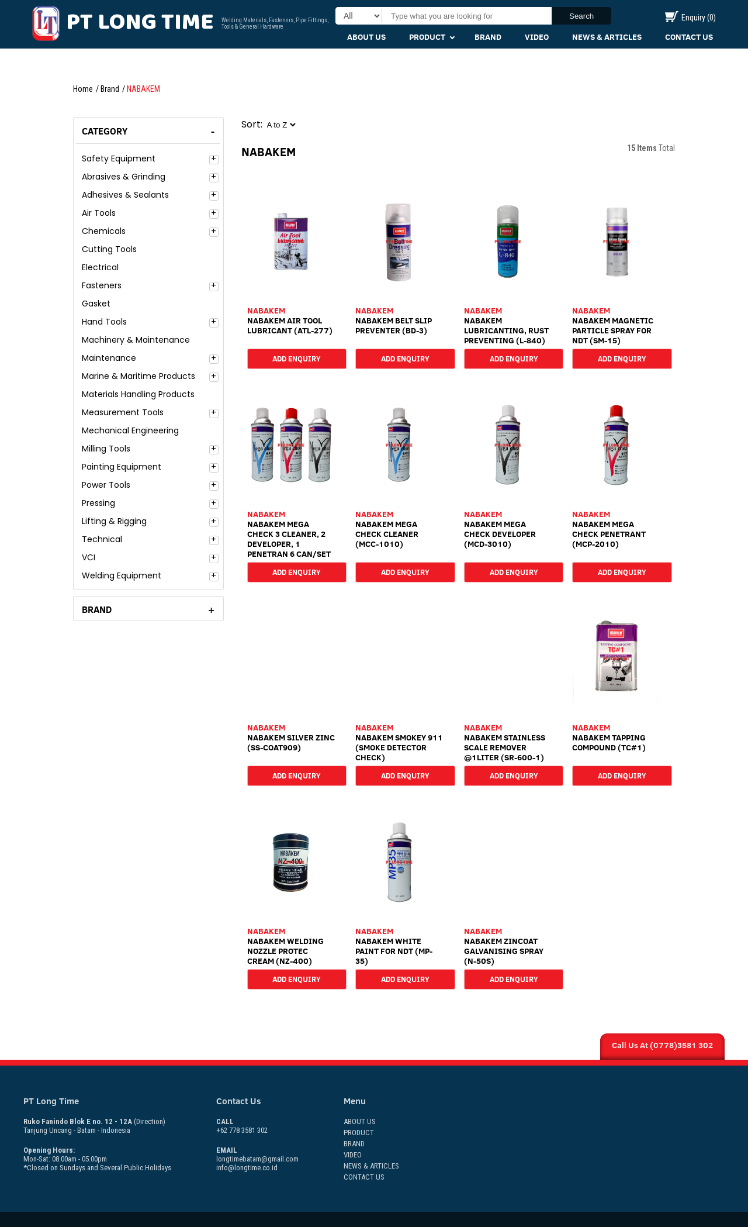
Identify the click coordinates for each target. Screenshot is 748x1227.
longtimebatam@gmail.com (257, 1158)
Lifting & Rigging (114, 521)
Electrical (100, 267)
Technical (102, 539)
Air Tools (99, 213)
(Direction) (149, 1121)
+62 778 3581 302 (242, 1126)
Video (537, 37)
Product (427, 37)
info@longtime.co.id (247, 1167)
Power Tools (106, 485)
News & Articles (607, 37)
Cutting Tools (109, 249)
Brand (488, 37)
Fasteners (102, 285)
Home (83, 89)
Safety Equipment (118, 158)
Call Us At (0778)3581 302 (662, 1045)
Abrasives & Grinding (123, 176)
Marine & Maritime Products (138, 376)
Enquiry (690, 17)
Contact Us (689, 37)
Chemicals (104, 231)
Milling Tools (106, 448)
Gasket (96, 303)
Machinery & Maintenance (136, 340)
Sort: (251, 124)
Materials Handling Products (138, 394)
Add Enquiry (296, 358)
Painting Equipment (121, 467)
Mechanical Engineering (130, 430)
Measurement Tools (123, 412)
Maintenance (109, 358)
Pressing (98, 503)
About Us (366, 37)
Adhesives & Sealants (125, 195)
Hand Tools (104, 322)
